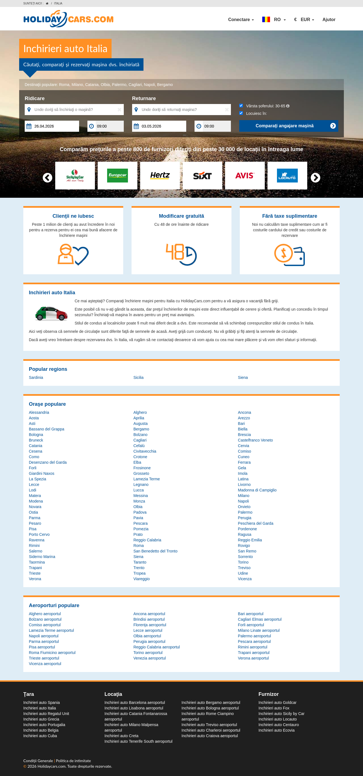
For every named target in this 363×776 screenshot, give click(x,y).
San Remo (247, 551)
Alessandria (39, 412)
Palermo (119, 84)
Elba (137, 462)
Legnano (141, 484)
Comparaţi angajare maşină (296, 126)
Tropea (139, 573)
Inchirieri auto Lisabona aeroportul (134, 708)
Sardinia (36, 377)
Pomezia (140, 529)
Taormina (37, 562)
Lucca (138, 490)
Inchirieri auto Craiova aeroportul (210, 736)
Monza (139, 501)
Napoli (149, 84)
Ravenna (36, 540)
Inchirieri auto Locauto (278, 719)
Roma (64, 84)
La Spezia (37, 479)
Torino (243, 562)
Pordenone (247, 529)
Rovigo (244, 545)
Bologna (36, 434)
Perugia (244, 518)
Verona (35, 579)
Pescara (140, 523)
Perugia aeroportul (149, 641)
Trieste (35, 573)
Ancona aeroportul (149, 614)
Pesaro (35, 523)
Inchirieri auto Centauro (279, 724)
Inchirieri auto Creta (121, 736)
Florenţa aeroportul (149, 625)
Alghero (140, 412)
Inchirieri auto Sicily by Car (282, 713)
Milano (77, 84)
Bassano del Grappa (46, 429)
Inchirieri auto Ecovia (277, 730)
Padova (140, 512)
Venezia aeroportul (149, 658)
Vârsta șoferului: (264, 106)
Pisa (32, 529)
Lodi (32, 490)
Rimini (34, 545)
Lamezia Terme (146, 479)
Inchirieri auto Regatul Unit (46, 713)
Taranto (140, 562)
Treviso (244, 567)
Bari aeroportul (250, 614)
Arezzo (244, 418)
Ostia (33, 512)
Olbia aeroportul (147, 636)
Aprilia (138, 418)
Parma (34, 518)
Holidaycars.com (51, 766)
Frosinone (142, 468)
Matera (35, 495)
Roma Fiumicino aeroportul (52, 652)
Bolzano (140, 434)
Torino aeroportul (148, 652)
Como (34, 457)
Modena (36, 501)
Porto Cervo (39, 534)
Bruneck (36, 440)
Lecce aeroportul (147, 630)
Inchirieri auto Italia (39, 708)
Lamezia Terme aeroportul (51, 630)
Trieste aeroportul (44, 658)
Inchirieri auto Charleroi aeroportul (211, 730)
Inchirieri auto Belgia (41, 730)
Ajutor (329, 19)
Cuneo (243, 457)
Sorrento (245, 556)
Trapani (35, 567)
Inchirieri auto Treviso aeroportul (209, 724)
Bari (241, 423)
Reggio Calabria (147, 540)
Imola (242, 473)
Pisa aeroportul (42, 647)
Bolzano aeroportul (45, 619)
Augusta (140, 423)
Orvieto (244, 506)
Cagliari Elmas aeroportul (259, 619)
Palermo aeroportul (254, 636)
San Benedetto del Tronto (155, 551)
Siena (243, 377)
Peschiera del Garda (255, 523)
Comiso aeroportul (44, 625)
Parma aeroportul (44, 641)
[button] (274, 20)
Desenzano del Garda (48, 462)
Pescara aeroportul (254, 641)
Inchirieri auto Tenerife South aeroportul (139, 741)
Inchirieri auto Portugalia (44, 724)
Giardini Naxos (41, 473)
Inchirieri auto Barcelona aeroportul (135, 702)
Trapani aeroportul (253, 652)
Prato (138, 534)
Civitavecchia (144, 451)
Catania (92, 84)
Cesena (35, 451)
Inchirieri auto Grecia (41, 719)
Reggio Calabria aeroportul (156, 647)
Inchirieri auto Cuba (40, 736)
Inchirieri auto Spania (41, 702)
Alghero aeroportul (45, 614)
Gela (242, 468)
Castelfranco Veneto (255, 440)
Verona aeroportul (253, 658)
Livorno (244, 484)
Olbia (105, 84)
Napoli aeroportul (44, 636)
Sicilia (138, 377)
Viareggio (141, 579)
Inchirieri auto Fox (274, 708)
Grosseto (141, 473)
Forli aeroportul (251, 625)
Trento (139, 567)
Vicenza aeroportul (45, 663)
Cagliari (135, 84)
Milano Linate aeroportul (258, 630)
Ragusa (244, 534)
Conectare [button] (241, 19)
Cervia (243, 445)
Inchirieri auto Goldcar (278, 702)
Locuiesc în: (253, 113)
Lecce (34, 484)
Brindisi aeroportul (149, 619)
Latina (243, 479)
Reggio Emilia (250, 540)
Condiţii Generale (38, 760)
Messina (140, 495)
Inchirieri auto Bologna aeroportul (210, 708)
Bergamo (165, 84)
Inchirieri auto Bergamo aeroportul (211, 702)
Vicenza (245, 579)
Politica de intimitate (73, 760)
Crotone (140, 457)
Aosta (34, 418)
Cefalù (139, 445)
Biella (242, 429)
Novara (35, 506)
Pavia (138, 518)
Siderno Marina (42, 556)
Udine (243, 573)
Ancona (244, 412)
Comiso (244, 451)
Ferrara (244, 462)
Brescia (244, 434)
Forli (32, 468)
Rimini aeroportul (252, 647)
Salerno (35, 551)
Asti (32, 423)
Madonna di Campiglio (257, 490)
